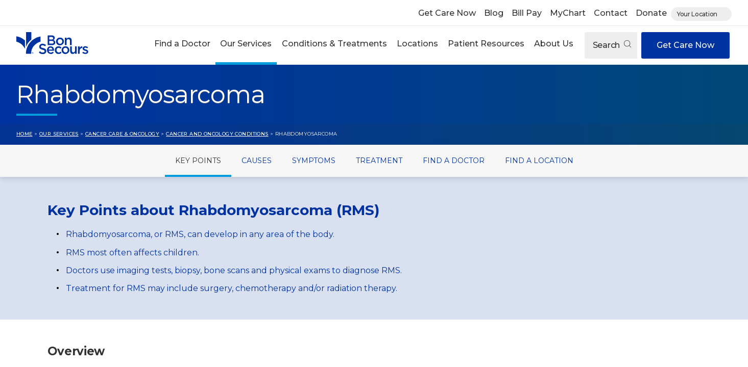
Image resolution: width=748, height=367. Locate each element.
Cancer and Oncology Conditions (217, 134)
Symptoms (313, 160)
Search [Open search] (612, 45)
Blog (493, 13)
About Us (553, 43)
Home (24, 134)
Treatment (379, 160)
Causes (257, 160)
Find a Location (539, 160)
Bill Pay (527, 13)
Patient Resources (486, 43)
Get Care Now (447, 13)
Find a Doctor (182, 43)
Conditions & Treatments (334, 43)
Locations (417, 43)
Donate (651, 13)
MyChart (568, 13)
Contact (611, 13)
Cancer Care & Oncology (122, 134)
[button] (182, 45)
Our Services (246, 43)
